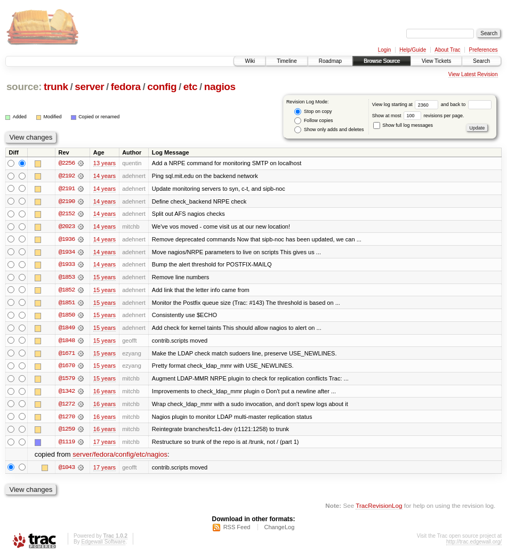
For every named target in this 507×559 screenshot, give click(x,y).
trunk (56, 86)
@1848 (67, 342)
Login (384, 50)
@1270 (67, 419)
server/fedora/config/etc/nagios (120, 457)
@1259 (67, 431)
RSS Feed (237, 530)
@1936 (67, 240)
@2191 (67, 188)
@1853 (67, 278)
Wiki (250, 61)
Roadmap (330, 61)
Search (481, 61)
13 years (104, 163)
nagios (220, 86)
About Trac (447, 50)
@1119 (67, 444)
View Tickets (436, 61)
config (161, 86)
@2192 (67, 176)
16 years (104, 393)
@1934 (67, 252)
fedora (126, 86)
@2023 (67, 227)
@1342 (67, 393)
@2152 (67, 214)
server (89, 86)
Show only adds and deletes (329, 129)
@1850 (67, 316)
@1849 (67, 329)
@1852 (67, 291)
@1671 (67, 355)
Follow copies (313, 120)
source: (24, 86)
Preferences (483, 50)
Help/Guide (412, 50)
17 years (104, 444)
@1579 (67, 380)
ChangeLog (279, 530)
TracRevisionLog (379, 508)
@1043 (67, 470)
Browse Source (382, 61)
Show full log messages (403, 125)
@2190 (67, 201)
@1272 (67, 406)
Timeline (286, 61)
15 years (104, 278)
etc (190, 86)
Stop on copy (313, 111)
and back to (466, 104)
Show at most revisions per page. (418, 115)
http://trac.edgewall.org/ (474, 545)
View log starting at (406, 104)
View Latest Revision (473, 74)
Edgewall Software (103, 545)
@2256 (67, 163)
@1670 (67, 367)
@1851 (67, 303)
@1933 (67, 265)
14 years (104, 176)
